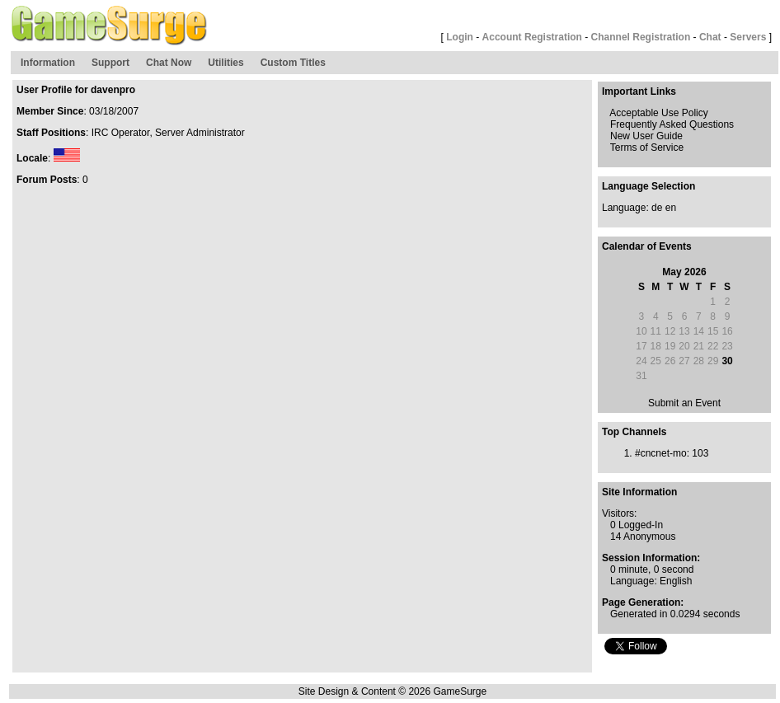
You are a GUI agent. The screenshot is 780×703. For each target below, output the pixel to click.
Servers (748, 37)
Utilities (225, 62)
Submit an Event (684, 403)
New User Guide (646, 136)
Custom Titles (293, 62)
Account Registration (532, 37)
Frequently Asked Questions (672, 124)
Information (48, 62)
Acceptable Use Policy (658, 113)
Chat (710, 37)
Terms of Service (647, 147)
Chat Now (168, 62)
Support (110, 62)
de (656, 207)
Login (459, 37)
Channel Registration (641, 37)
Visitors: (619, 513)
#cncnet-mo (661, 453)
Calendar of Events (647, 246)
